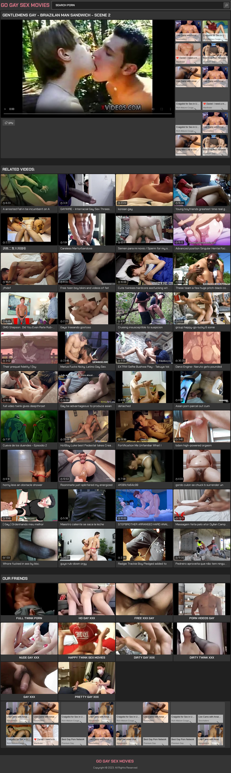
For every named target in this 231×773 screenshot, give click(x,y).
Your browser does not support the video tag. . (88, 69)
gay (10, 122)
